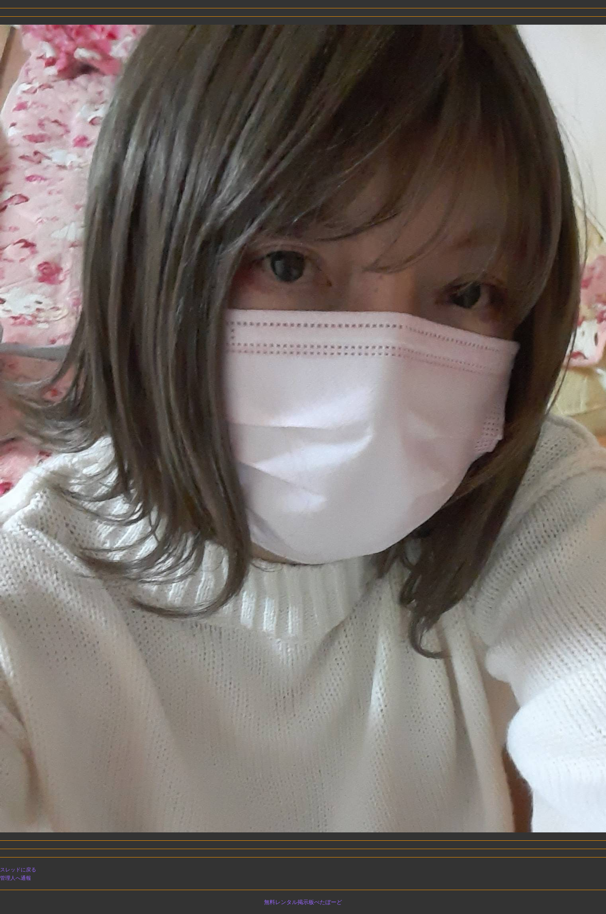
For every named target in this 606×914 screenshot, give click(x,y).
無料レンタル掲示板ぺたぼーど (303, 902)
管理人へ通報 (15, 878)
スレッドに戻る (18, 870)
